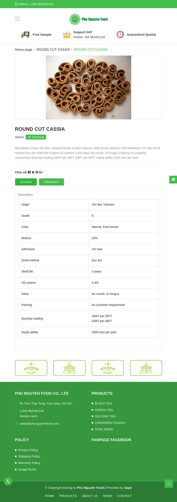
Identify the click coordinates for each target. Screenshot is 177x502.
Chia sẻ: (21, 172)
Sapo (128, 487)
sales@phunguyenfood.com (39, 423)
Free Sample (42, 34)
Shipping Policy (29, 456)
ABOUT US (90, 496)
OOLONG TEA (105, 416)
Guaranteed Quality (141, 34)
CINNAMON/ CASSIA (110, 422)
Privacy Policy (28, 450)
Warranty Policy (29, 463)
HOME (49, 496)
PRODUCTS (68, 496)
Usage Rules (27, 469)
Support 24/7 (83, 32)
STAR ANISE (104, 429)
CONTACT (124, 496)
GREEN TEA (104, 410)
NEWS (107, 496)
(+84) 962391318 (41, 4)
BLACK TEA (103, 403)
